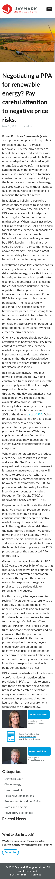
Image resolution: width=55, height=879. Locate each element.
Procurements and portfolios (22, 801)
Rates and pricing (15, 807)
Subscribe (10, 852)
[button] (49, 9)
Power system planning (19, 795)
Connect (36, 874)
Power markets (13, 790)
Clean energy (12, 784)
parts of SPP (34, 414)
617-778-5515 (18, 874)
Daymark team (13, 778)
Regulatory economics (18, 812)
